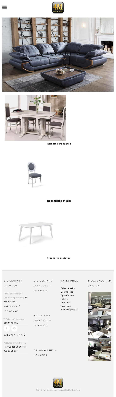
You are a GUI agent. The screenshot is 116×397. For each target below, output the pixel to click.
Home (52, 58)
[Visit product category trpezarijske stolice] (59, 199)
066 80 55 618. (11, 350)
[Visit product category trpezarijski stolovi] (59, 256)
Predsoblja (66, 306)
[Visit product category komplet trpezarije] (59, 142)
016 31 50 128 (11, 323)
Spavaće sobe (67, 295)
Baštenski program (69, 309)
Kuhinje (64, 298)
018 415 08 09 (14, 346)
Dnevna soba (67, 291)
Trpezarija (65, 302)
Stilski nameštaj (68, 288)
